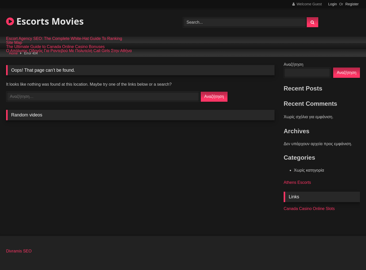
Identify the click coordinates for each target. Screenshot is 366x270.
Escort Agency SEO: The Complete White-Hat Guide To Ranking (64, 39)
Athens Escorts (297, 182)
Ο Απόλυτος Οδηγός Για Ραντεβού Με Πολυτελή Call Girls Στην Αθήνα (69, 51)
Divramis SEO (19, 251)
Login (332, 4)
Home (13, 53)
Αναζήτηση (293, 64)
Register (352, 4)
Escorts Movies (45, 21)
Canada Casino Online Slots (309, 208)
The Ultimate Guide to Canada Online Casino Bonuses (55, 47)
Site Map (14, 43)
